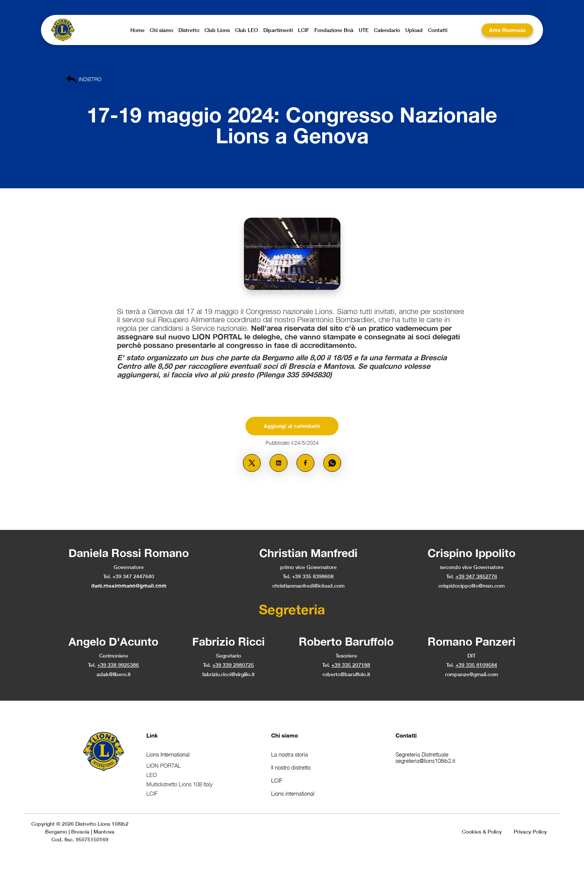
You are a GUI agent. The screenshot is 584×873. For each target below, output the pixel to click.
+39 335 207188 (350, 665)
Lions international (292, 793)
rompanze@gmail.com (471, 674)
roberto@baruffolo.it (346, 674)
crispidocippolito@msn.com (471, 585)
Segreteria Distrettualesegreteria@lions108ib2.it (425, 757)
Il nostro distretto (291, 767)
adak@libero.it (113, 674)
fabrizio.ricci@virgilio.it (228, 674)
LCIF (276, 780)
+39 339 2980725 (233, 665)
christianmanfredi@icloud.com (308, 585)
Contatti (406, 735)
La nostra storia (289, 754)
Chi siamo (284, 735)
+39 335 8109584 (476, 665)
